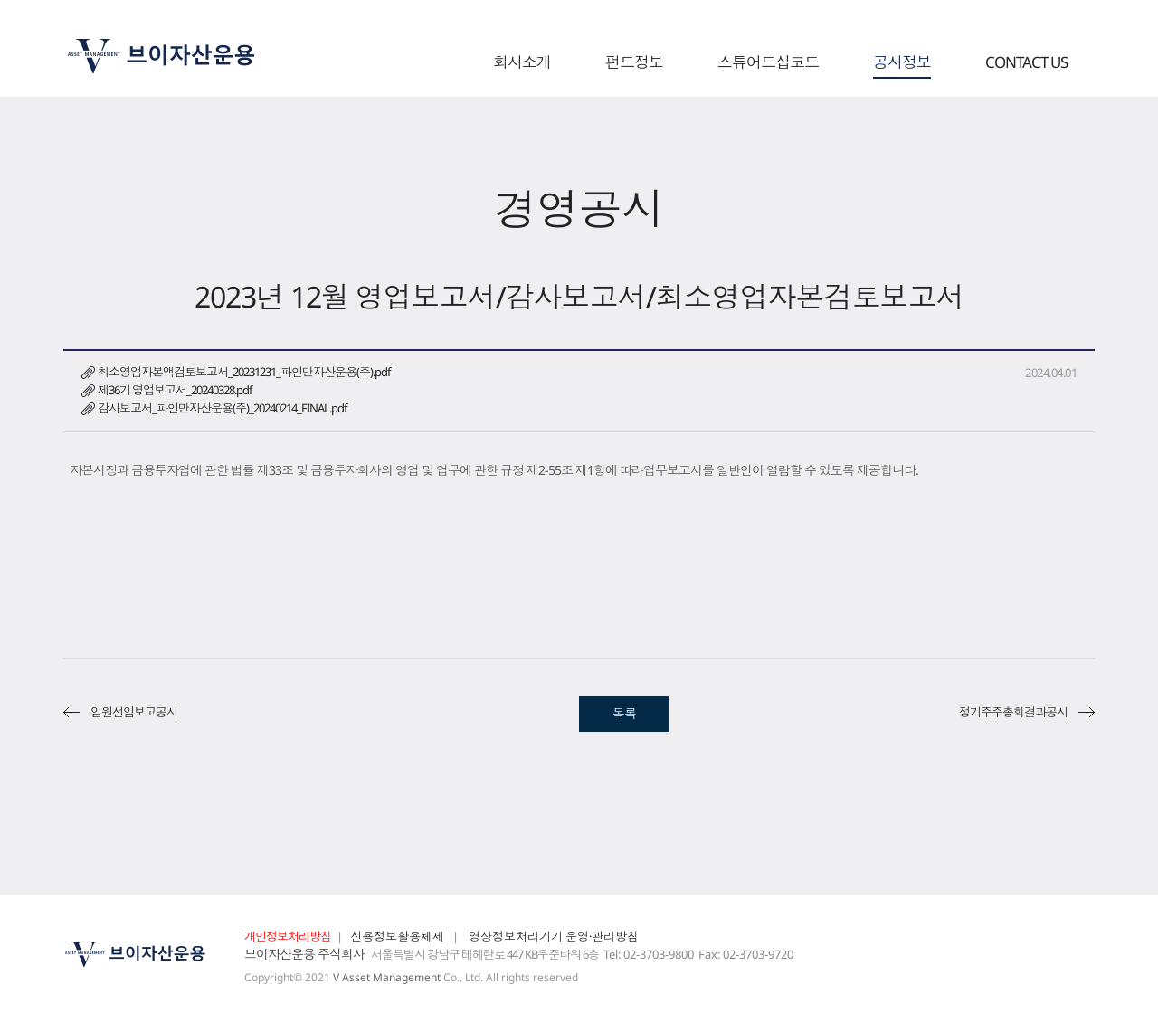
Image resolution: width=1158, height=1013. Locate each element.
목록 (624, 713)
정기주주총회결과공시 (1013, 712)
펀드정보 (634, 63)
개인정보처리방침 (287, 936)
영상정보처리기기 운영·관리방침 (554, 936)
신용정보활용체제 (397, 936)
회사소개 (522, 63)
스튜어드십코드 (768, 63)
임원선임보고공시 (133, 712)
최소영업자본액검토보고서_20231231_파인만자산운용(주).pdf (244, 372)
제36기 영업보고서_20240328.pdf (175, 390)
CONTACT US (1026, 63)
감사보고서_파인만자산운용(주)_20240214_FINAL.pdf (222, 408)
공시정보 (902, 63)
